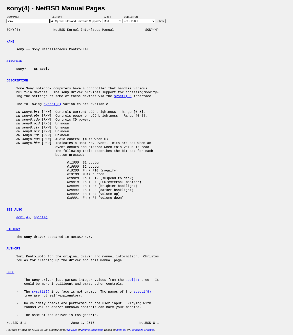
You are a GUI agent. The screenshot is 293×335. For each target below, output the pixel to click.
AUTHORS (13, 248)
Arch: (109, 17)
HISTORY (13, 229)
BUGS (10, 272)
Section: (58, 17)
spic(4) (40, 217)
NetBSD (72, 329)
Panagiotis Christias (142, 329)
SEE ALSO (14, 210)
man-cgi (121, 329)
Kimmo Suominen (92, 329)
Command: (14, 17)
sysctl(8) (122, 96)
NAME (10, 42)
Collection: (131, 17)
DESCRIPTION (17, 80)
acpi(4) (23, 217)
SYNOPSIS (14, 61)
